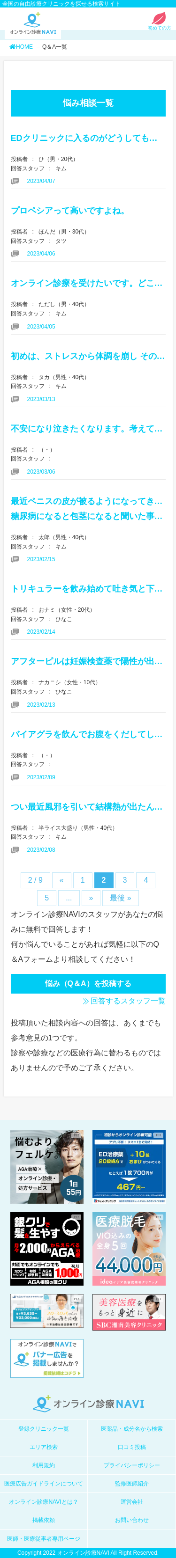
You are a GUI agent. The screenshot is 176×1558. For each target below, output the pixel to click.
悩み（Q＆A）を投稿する (88, 983)
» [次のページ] (91, 898)
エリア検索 (44, 1447)
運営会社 (132, 1502)
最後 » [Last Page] (120, 898)
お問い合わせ (132, 1520)
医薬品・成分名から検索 (132, 1429)
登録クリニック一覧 (43, 1429)
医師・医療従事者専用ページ (43, 1539)
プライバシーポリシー (132, 1465)
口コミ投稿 (132, 1447)
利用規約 (43, 1465)
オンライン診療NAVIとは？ (43, 1502)
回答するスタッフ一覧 (128, 1001)
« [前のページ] (62, 880)
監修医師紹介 (132, 1483)
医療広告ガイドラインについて (43, 1483)
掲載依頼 (43, 1520)
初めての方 (159, 25)
